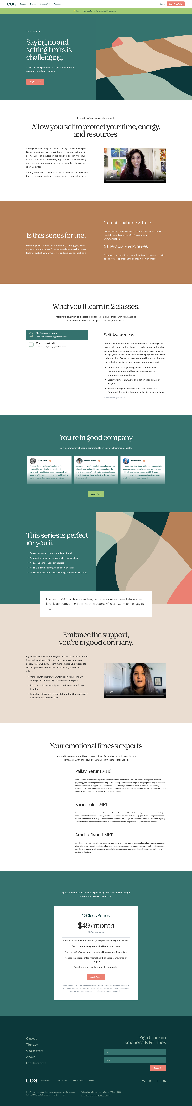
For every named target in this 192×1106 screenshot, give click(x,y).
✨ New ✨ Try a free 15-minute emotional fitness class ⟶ (96, 10)
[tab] (57, 335)
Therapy (33, 4)
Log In (162, 4)
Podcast (57, 4)
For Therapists (36, 1063)
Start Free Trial (175, 4)
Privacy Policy (78, 1080)
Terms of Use (61, 1080)
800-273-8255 (115, 1091)
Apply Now (96, 493)
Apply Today (35, 81)
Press (91, 1080)
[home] (11, 4)
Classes (23, 4)
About (30, 1057)
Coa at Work (45, 4)
